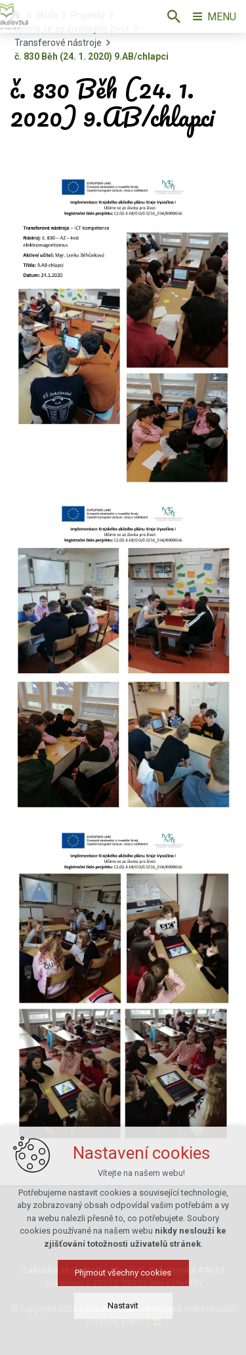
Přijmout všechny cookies (123, 1273)
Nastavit (123, 1305)
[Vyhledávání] (173, 16)
